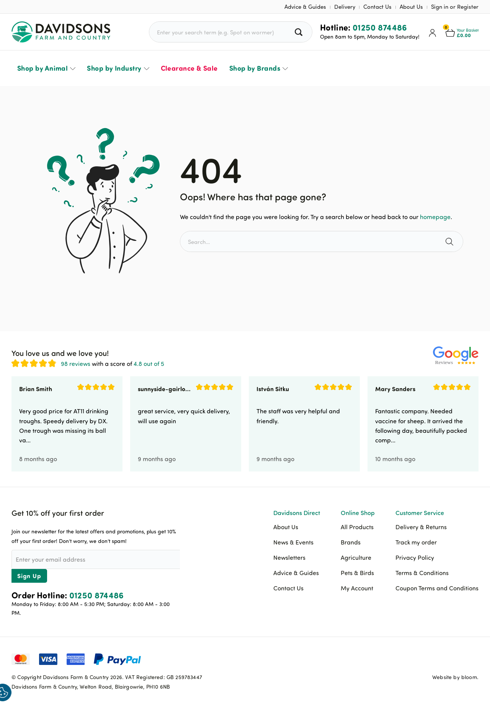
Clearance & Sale (189, 68)
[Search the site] (450, 241)
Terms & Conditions (422, 573)
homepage (435, 217)
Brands (351, 542)
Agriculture (356, 557)
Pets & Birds (357, 573)
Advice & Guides (305, 6)
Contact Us (377, 6)
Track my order (416, 542)
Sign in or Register (455, 6)
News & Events (293, 542)
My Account (357, 588)
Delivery (344, 6)
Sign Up (29, 576)
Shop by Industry (114, 68)
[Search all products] (299, 32)
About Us (411, 6)
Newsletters (289, 557)
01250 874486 (380, 27)
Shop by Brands (254, 68)
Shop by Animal (42, 68)
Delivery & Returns (421, 527)
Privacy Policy (414, 557)
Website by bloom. (455, 677)
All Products (357, 527)
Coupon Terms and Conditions (437, 588)
